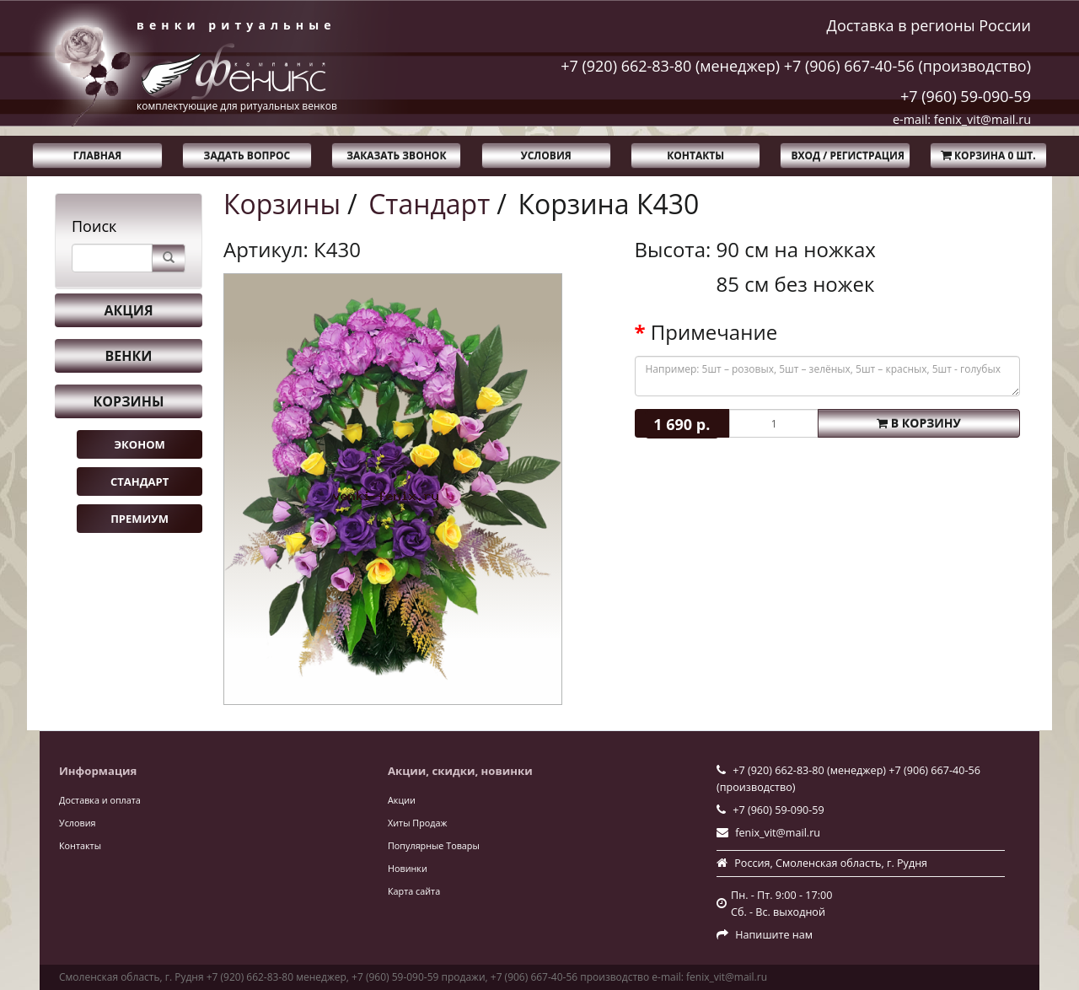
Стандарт (139, 481)
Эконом (139, 444)
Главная (97, 155)
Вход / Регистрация (847, 155)
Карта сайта (414, 891)
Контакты (695, 155)
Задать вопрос (247, 155)
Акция (128, 310)
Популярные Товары (434, 845)
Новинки (407, 868)
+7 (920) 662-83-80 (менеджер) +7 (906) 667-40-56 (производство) (796, 66)
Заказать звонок (396, 155)
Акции (402, 800)
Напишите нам (774, 935)
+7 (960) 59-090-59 (965, 96)
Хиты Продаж (417, 822)
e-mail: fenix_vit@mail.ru (962, 119)
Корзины (129, 401)
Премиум (139, 518)
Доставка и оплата (100, 800)
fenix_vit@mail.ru (777, 833)
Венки (129, 356)
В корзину (919, 423)
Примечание (714, 332)
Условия (546, 155)
